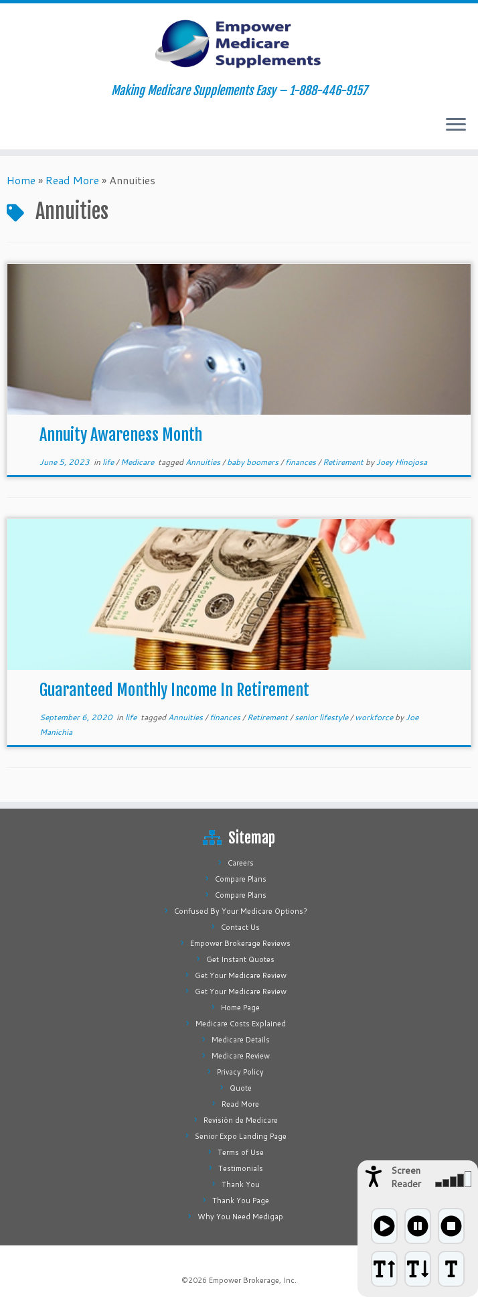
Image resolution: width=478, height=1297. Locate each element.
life (109, 462)
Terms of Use (241, 1152)
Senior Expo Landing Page (241, 1136)
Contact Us (240, 927)
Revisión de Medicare (241, 1120)
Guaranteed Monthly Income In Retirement (174, 690)
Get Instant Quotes (240, 959)
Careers (241, 863)
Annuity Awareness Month (120, 435)
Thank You (241, 1184)
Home (21, 180)
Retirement (344, 462)
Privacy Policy (240, 1072)
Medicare (138, 462)
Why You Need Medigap (240, 1216)
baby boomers (254, 462)
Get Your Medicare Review (241, 975)
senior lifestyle (322, 717)
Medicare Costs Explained (240, 1023)
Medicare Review (241, 1055)
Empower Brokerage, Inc (252, 1280)
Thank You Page (240, 1200)
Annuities (203, 462)
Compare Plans (240, 879)
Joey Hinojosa (401, 462)
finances (301, 462)
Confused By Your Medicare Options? (240, 911)
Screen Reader (406, 1177)
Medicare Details (241, 1039)
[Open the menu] (456, 125)
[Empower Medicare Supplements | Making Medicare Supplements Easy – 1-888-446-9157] (239, 43)
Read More (72, 180)
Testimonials (240, 1168)
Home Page (240, 1007)
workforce (375, 717)
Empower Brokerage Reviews (240, 943)
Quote (241, 1088)
